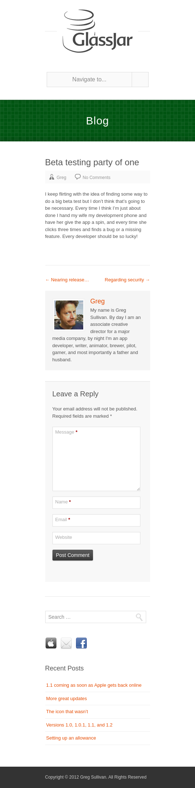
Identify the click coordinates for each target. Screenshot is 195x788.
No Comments (97, 177)
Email (62, 519)
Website (63, 537)
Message (66, 432)
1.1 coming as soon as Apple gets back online (94, 685)
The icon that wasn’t (67, 711)
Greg (62, 177)
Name (63, 501)
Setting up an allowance (71, 738)
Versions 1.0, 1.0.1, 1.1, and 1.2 (79, 725)
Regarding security (127, 279)
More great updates (66, 698)
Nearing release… (67, 279)
